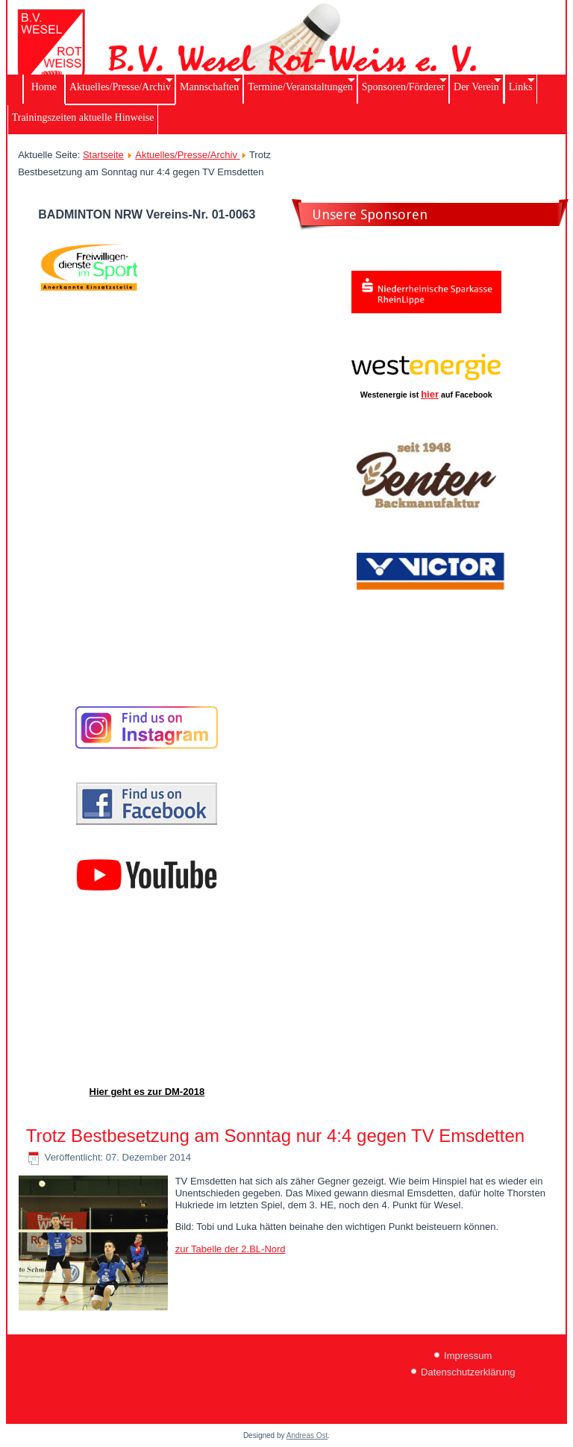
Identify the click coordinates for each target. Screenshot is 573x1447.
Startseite (103, 154)
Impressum (468, 1355)
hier (430, 394)
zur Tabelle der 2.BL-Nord (230, 1249)
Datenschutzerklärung (468, 1372)
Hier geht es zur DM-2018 (147, 1091)
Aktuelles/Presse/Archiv (187, 154)
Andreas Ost (307, 1435)
